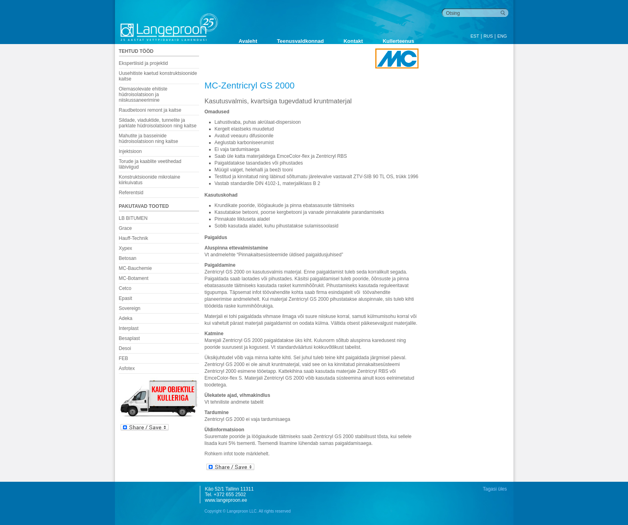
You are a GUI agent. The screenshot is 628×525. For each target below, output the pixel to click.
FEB (123, 358)
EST (475, 36)
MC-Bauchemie (135, 268)
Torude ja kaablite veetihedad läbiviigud (150, 164)
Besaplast (129, 338)
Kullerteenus (398, 41)
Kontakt (353, 41)
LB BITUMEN (133, 218)
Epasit (125, 298)
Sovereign (130, 308)
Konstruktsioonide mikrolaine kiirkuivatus (149, 179)
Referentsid (131, 192)
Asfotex (127, 368)
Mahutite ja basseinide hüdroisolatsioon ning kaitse (148, 138)
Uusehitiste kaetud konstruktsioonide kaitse (158, 76)
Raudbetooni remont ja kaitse (150, 110)
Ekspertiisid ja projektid (143, 63)
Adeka (126, 318)
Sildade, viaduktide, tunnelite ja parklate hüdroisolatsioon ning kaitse (158, 123)
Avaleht (248, 41)
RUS (488, 36)
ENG (502, 36)
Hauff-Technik (133, 238)
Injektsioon (130, 151)
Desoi (125, 348)
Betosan (128, 258)
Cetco (125, 288)
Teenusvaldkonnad (300, 41)
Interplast (129, 328)
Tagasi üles (495, 489)
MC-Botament (134, 278)
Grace (125, 228)
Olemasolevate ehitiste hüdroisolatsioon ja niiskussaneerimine (143, 94)
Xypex (125, 248)
